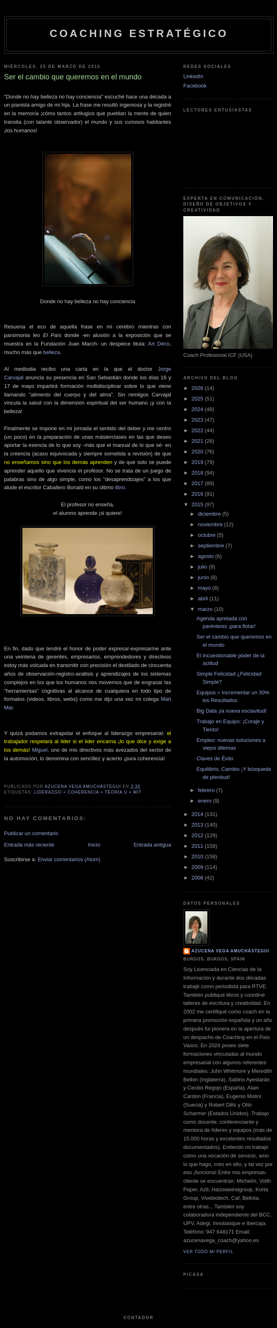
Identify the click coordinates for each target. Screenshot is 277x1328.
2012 (198, 835)
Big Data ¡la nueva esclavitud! (231, 711)
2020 (198, 452)
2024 (198, 409)
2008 (198, 878)
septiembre (212, 546)
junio (204, 577)
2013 (198, 825)
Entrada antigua (152, 845)
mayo (205, 588)
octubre (207, 535)
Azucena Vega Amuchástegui (230, 951)
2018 (198, 473)
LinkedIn (193, 76)
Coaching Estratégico (139, 33)
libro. (120, 487)
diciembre (210, 514)
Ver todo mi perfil (208, 1251)
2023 (198, 420)
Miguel (39, 750)
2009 (198, 867)
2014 (198, 814)
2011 (198, 846)
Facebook (195, 86)
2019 (198, 462)
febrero (207, 790)
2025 (198, 399)
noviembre (211, 524)
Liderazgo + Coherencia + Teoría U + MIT (87, 792)
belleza (51, 352)
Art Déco (158, 344)
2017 (198, 483)
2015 (198, 504)
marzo (206, 609)
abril (203, 598)
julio (203, 567)
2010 (198, 856)
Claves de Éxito (214, 758)
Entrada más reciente (29, 845)
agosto (206, 556)
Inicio (94, 845)
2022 (198, 430)
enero (205, 801)
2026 (198, 388)
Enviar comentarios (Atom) (68, 859)
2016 (198, 494)
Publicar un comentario (31, 833)
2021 (198, 441)
